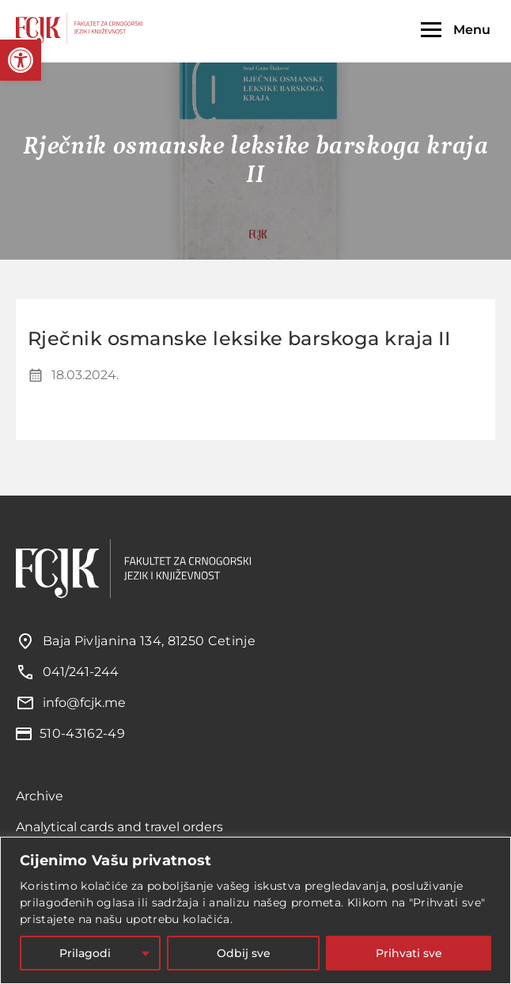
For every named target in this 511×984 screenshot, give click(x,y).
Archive (39, 796)
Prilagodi (85, 953)
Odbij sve (244, 953)
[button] (20, 60)
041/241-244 (81, 671)
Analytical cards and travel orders (119, 826)
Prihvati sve (409, 953)
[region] (255, 910)
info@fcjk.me (84, 702)
